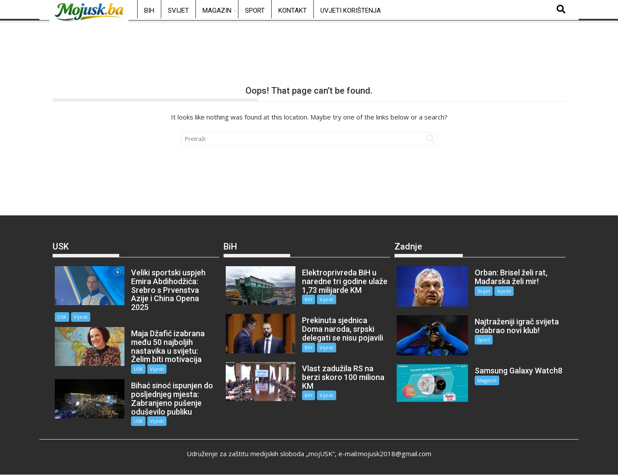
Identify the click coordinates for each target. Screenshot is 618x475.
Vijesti (81, 316)
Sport (255, 10)
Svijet (178, 10)
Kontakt (292, 10)
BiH (149, 10)
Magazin (216, 10)
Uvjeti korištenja (350, 10)
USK (62, 316)
